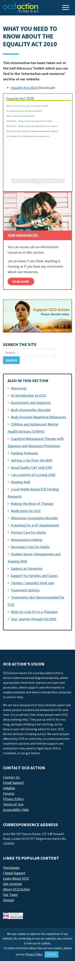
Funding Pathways (24, 453)
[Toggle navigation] (66, 8)
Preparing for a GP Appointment (35, 525)
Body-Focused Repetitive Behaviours (38, 417)
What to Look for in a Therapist (34, 611)
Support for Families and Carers (34, 575)
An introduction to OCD (28, 395)
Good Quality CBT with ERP (31, 467)
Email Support (13, 782)
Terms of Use (13, 804)
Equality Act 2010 (24, 87)
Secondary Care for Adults (30, 547)
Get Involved (12, 883)
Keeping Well (20, 482)
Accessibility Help (16, 809)
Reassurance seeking (26, 539)
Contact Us (11, 777)
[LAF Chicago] (21, 8)
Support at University (26, 568)
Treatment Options (25, 590)
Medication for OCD (25, 510)
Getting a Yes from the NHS (31, 460)
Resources (18, 388)
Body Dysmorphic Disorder (31, 409)
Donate (8, 900)
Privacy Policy (13, 799)
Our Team (10, 894)
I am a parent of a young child (33, 474)
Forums (8, 793)
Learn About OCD (16, 878)
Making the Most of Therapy (32, 503)
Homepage (11, 867)
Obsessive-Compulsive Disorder (34, 518)
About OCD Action (16, 889)
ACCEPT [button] (51, 954)
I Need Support (14, 873)
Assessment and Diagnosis (31, 402)
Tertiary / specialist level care (32, 583)
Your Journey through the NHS (33, 619)
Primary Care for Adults (28, 532)
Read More (21, 281)
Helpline (9, 788)
